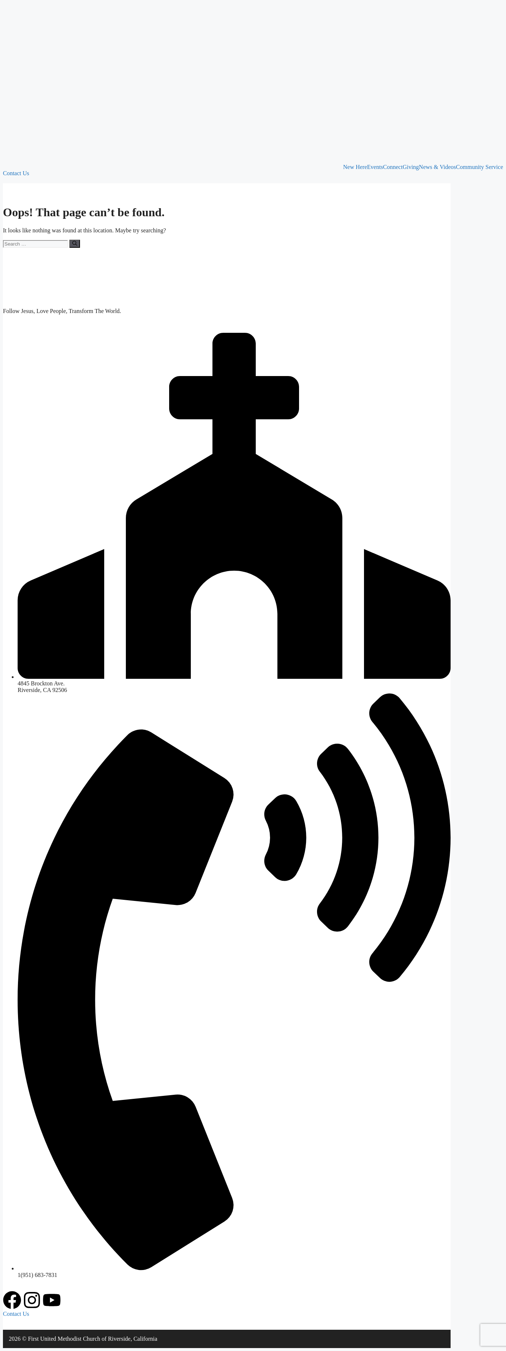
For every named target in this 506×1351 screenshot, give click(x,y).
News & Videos (437, 167)
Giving (411, 167)
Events (375, 167)
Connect (393, 167)
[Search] (74, 244)
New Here (355, 167)
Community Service (479, 167)
